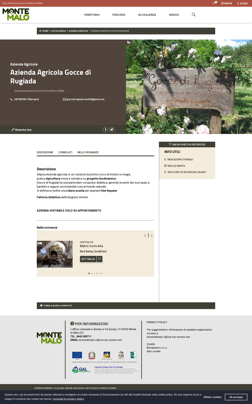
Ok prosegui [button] (236, 397)
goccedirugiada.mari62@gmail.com (85, 99)
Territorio (92, 15)
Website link (22, 130)
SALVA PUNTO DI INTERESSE (187, 144)
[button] (89, 273)
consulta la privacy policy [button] (68, 399)
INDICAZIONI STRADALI (180, 159)
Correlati (65, 152)
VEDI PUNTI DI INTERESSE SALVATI (186, 172)
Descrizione (45, 152)
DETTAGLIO (88, 259)
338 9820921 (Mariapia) (26, 99)
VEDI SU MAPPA (176, 166)
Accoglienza (147, 15)
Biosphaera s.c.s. (157, 347)
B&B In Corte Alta (91, 246)
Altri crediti (153, 351)
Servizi (174, 15)
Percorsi (119, 15)
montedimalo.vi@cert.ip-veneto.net (100, 340)
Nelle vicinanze (88, 152)
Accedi (242, 3)
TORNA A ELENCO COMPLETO (57, 305)
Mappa (226, 3)
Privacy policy (157, 322)
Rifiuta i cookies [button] (212, 397)
